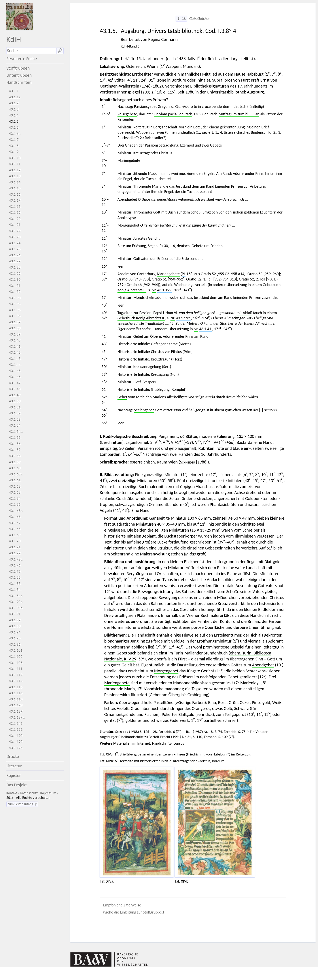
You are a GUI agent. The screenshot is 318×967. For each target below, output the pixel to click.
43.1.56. (15, 443)
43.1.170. (16, 735)
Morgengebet (128, 225)
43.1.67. (15, 523)
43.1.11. (15, 164)
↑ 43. (181, 18)
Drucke (12, 756)
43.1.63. (15, 492)
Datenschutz (29, 793)
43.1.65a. (16, 510)
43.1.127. (16, 711)
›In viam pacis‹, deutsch (173, 114)
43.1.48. (15, 389)
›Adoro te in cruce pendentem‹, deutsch (214, 106)
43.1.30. (15, 279)
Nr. (154, 290)
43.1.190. (16, 741)
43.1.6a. (15, 133)
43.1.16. (15, 194)
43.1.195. (16, 748)
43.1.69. (15, 535)
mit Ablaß (244, 312)
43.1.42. (15, 352)
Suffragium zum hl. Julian (239, 114)
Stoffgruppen (18, 68)
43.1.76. (15, 565)
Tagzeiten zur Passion (134, 312)
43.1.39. (15, 334)
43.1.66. (15, 516)
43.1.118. (16, 699)
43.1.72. (15, 553)
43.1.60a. (16, 474)
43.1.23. (15, 237)
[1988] (194, 462)
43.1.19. (15, 212)
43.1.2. (14, 103)
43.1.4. (14, 115)
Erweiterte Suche (21, 58)
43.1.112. (16, 675)
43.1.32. (15, 291)
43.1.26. (15, 255)
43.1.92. (15, 620)
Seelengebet (144, 410)
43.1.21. (15, 224)
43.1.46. (15, 376)
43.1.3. (14, 109)
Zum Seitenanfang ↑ (22, 804)
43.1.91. (15, 614)
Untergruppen (19, 75)
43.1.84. (15, 589)
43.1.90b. (16, 608)
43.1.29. (15, 273)
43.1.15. (15, 188)
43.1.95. (15, 638)
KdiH (13, 39)
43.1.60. (15, 468)
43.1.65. (15, 504)
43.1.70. (15, 541)
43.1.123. (16, 705)
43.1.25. (15, 249)
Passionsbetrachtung (161, 145)
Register (13, 775)
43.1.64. (15, 498)
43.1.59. (15, 462)
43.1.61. (15, 480)
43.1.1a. (15, 97)
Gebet (122, 397)
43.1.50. (15, 401)
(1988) (127, 731)
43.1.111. (16, 668)
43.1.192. (164, 290)
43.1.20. (15, 218)
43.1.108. (16, 662)
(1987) (194, 731)
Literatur (14, 766)
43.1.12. (15, 170)
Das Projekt (16, 785)
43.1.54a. (16, 431)
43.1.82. (15, 577)
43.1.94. (15, 632)
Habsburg (254, 74)
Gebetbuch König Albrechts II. (141, 318)
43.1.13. (15, 176)
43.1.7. (14, 139)
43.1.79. (15, 571)
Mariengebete (128, 160)
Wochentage (184, 284)
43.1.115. (16, 687)
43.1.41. (15, 346)
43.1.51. (15, 407)
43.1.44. (15, 364)
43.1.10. (15, 158)
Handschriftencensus (168, 743)
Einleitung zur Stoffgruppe (141, 912)
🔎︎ (60, 50)
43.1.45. (15, 370)
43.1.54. (15, 425)
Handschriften (19, 82)
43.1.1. (14, 91)
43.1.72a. (16, 559)
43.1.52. (15, 413)
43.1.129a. (17, 717)
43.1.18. (15, 206)
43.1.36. (15, 316)
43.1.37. (15, 322)
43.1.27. (15, 261)
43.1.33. (15, 298)
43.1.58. (15, 456)
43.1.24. (15, 243)
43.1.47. (15, 383)
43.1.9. (14, 151)
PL (184, 273)
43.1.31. (15, 285)
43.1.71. (15, 547)
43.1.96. (15, 644)
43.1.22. (15, 231)
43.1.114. (16, 681)
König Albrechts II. (131, 290)
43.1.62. (15, 486)
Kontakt (11, 793)
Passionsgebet (145, 106)
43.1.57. (15, 449)
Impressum (48, 793)
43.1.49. (15, 395)
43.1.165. (16, 729)
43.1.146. (16, 723)
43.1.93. (15, 626)
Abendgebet (127, 199)
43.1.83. (15, 583)
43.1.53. (15, 419)
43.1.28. (15, 267)
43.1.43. (15, 358)
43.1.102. (16, 656)
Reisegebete (127, 114)
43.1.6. (14, 127)
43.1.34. (15, 303)
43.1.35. (15, 310)
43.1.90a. (16, 601)
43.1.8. (14, 145)
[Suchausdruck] (31, 51)
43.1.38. (15, 328)
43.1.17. (15, 200)
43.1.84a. (16, 595)
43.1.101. (16, 650)
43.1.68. (15, 528)
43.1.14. (15, 182)
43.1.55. (15, 437)
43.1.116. (16, 693)
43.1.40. (15, 340)
